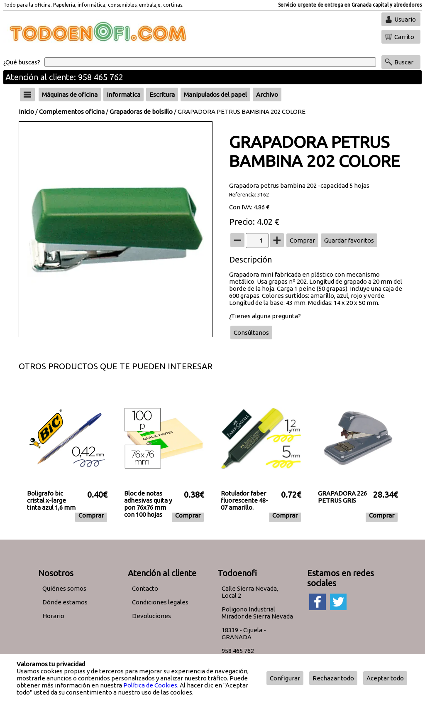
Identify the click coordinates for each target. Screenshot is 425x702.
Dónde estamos (65, 602)
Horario (53, 615)
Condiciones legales (160, 602)
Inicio (26, 111)
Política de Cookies (150, 685)
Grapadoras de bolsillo (141, 111)
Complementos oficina (72, 111)
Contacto (145, 588)
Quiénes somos (64, 588)
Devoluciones (151, 615)
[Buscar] (210, 62)
